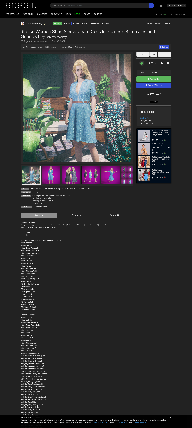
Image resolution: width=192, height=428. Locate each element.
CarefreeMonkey (56, 37)
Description (39, 215)
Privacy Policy (140, 422)
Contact (98, 14)
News (68, 14)
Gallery (85, 23)
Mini (49, 198)
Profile (67, 23)
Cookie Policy (123, 422)
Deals (77, 14)
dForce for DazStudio (62, 196)
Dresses (43, 198)
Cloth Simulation (46, 196)
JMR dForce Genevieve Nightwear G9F (160, 172)
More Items (76, 215)
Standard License (40, 207)
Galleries (42, 14)
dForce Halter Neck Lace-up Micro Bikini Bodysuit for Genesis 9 (160, 134)
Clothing (35, 196)
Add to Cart (153, 79)
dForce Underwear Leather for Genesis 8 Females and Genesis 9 (161, 147)
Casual (50, 201)
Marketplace (12, 14)
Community (56, 14)
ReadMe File (144, 118)
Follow (57, 23)
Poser (87, 14)
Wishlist (105, 23)
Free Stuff (27, 14)
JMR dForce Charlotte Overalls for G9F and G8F (161, 159)
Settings (164, 47)
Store (76, 23)
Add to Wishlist (154, 85)
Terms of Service (100, 422)
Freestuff (95, 23)
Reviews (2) (114, 215)
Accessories (37, 203)
